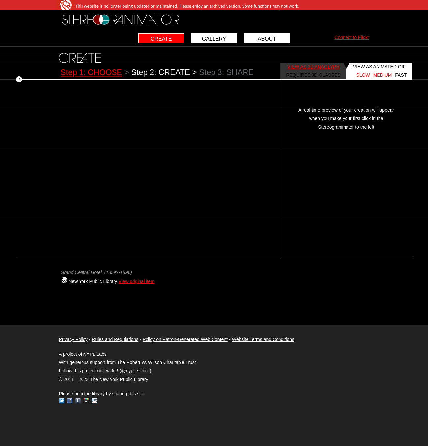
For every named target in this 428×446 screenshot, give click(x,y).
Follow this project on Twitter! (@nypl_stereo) (105, 370)
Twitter (61, 400)
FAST (401, 75)
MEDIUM (382, 75)
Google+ (86, 400)
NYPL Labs (94, 354)
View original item (136, 281)
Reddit (94, 400)
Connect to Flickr (351, 37)
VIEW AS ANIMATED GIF (379, 66)
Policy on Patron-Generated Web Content (185, 339)
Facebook (69, 400)
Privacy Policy (73, 339)
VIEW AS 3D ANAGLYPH (313, 66)
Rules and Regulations (115, 339)
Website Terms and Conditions (263, 339)
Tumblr (78, 400)
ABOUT (267, 39)
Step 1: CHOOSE (91, 72)
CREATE (161, 39)
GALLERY (214, 39)
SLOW (363, 75)
